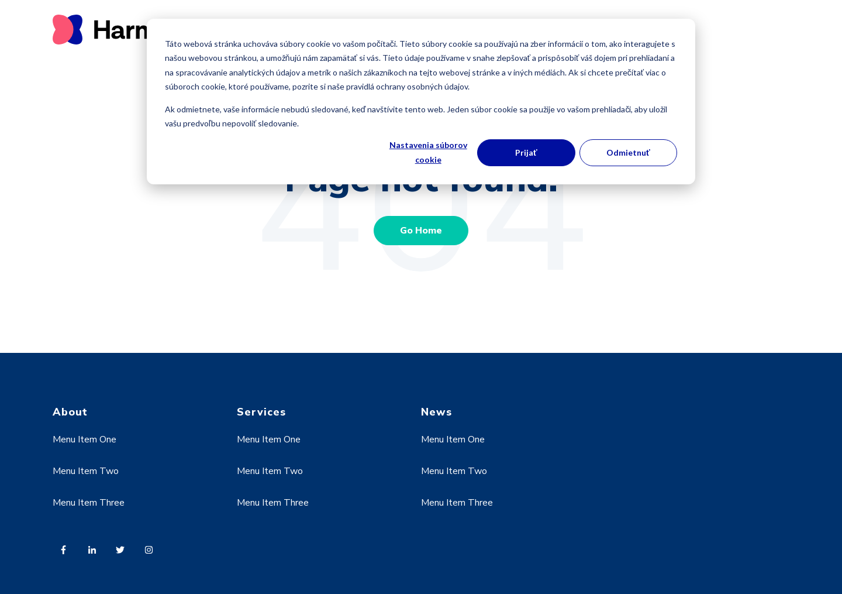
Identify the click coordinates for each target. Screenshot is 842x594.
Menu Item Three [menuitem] (89, 502)
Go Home (421, 230)
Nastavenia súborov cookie (428, 152)
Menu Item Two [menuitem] (86, 471)
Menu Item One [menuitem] (84, 439)
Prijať (526, 152)
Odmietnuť (628, 152)
